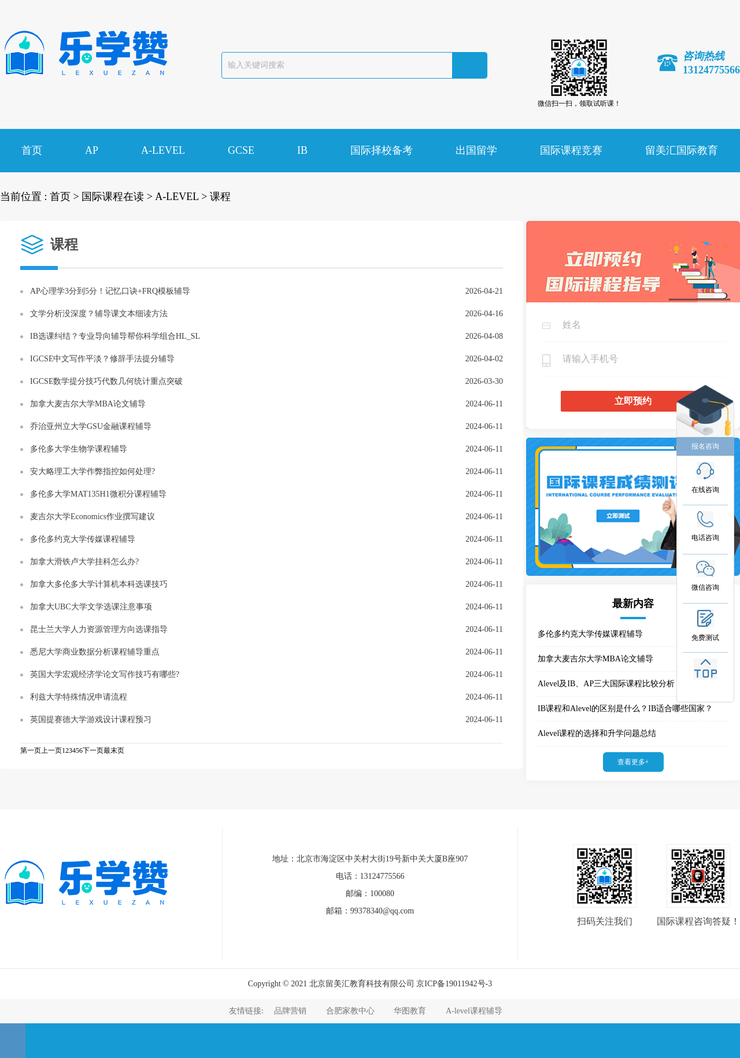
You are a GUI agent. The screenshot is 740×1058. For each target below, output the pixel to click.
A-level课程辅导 (474, 1011)
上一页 (51, 750)
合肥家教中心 (350, 1011)
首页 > (64, 196)
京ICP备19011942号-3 (454, 983)
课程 (220, 196)
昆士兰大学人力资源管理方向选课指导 (99, 629)
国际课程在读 (113, 196)
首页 (31, 150)
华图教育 (410, 1011)
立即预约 (633, 401)
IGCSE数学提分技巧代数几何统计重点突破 (106, 381)
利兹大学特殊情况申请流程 (78, 697)
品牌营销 (290, 1011)
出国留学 (476, 150)
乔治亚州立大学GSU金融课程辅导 (90, 426)
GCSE (241, 150)
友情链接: (247, 1011)
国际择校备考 (381, 150)
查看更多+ (633, 762)
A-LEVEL (163, 150)
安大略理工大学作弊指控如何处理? (92, 471)
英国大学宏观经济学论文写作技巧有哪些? (104, 674)
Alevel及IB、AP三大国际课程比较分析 (606, 683)
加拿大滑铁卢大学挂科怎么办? (84, 561)
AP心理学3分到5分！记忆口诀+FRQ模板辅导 (110, 291)
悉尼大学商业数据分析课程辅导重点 (95, 652)
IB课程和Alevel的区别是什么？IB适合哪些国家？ (625, 708)
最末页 (113, 750)
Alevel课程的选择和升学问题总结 (597, 733)
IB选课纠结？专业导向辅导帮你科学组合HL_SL (115, 336)
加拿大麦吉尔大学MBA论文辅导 (88, 403)
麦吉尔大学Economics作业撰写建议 (92, 516)
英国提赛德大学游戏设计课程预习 (90, 719)
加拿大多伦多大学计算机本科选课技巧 (99, 584)
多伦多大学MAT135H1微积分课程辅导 (98, 494)
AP (91, 150)
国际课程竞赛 (571, 150)
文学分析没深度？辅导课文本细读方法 (99, 313)
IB (302, 150)
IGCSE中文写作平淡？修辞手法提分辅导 (102, 358)
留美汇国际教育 (681, 150)
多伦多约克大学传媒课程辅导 (82, 539)
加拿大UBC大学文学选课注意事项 (91, 606)
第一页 (30, 750)
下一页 (93, 750)
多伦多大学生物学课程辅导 (78, 449)
